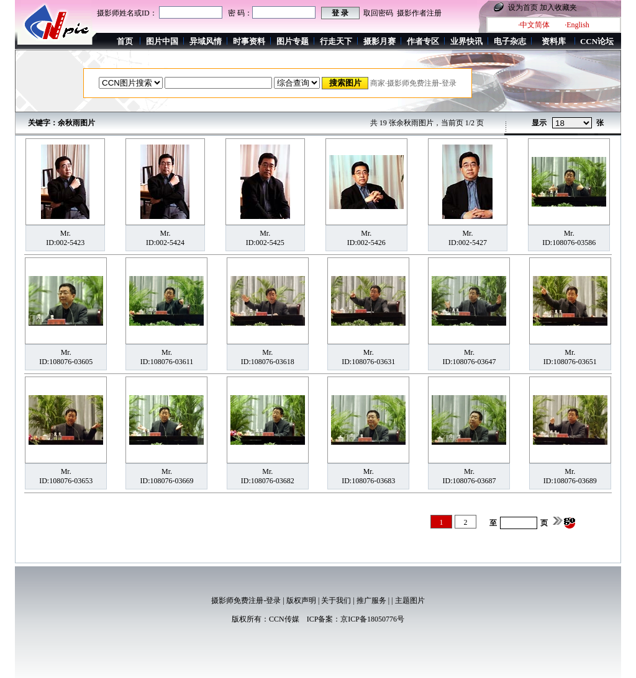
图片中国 (162, 41)
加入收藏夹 (558, 7)
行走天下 (336, 41)
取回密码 (378, 13)
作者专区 (423, 41)
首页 (125, 41)
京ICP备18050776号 (372, 619)
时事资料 (249, 41)
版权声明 (301, 600)
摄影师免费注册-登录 (246, 600)
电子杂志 (510, 41)
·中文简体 (534, 24)
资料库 (554, 41)
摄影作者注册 (419, 13)
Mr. (65, 233)
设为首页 (523, 7)
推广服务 (371, 600)
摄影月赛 (379, 41)
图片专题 (292, 41)
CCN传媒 (284, 619)
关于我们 (336, 600)
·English (577, 24)
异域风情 (205, 41)
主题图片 (410, 600)
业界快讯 (466, 41)
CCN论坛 (597, 41)
